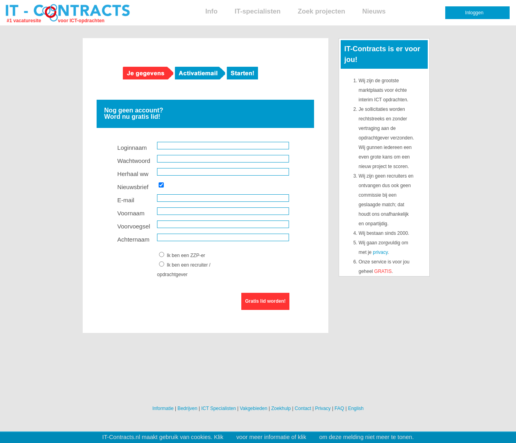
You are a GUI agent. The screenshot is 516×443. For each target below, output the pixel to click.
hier (230, 437)
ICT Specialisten (218, 408)
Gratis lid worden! (265, 301)
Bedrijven (187, 408)
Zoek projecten (321, 11)
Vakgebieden (253, 408)
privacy (380, 252)
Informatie (162, 408)
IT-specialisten (258, 11)
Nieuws (374, 11)
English (355, 408)
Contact (303, 408)
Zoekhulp (281, 408)
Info (211, 11)
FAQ (339, 408)
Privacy (322, 408)
